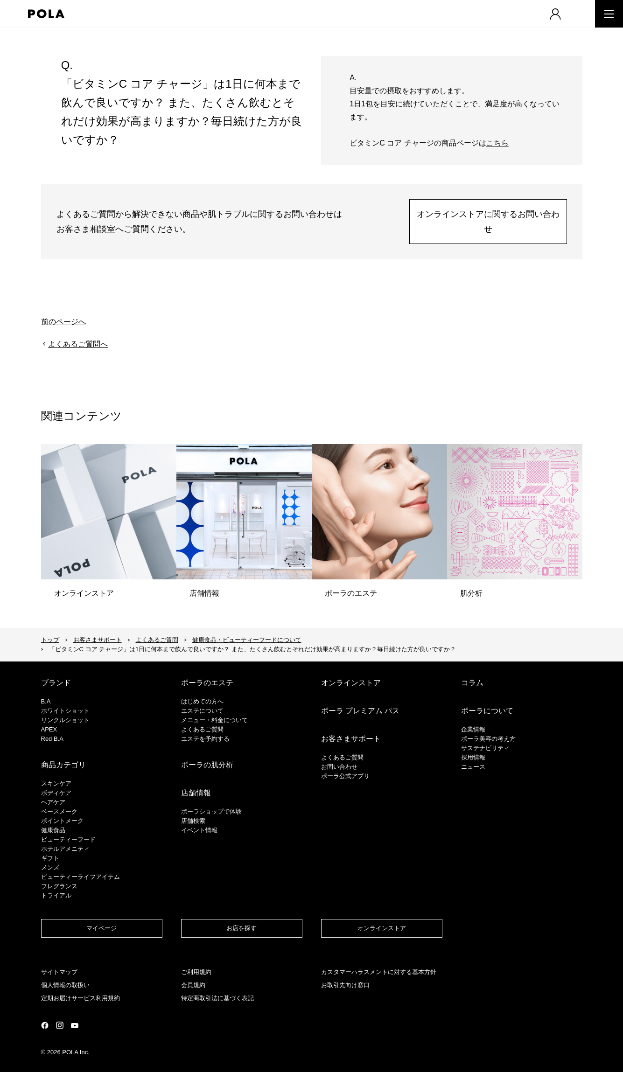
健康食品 (53, 830)
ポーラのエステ (207, 683)
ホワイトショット (65, 710)
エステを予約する (205, 738)
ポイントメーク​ (62, 820)
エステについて (202, 710)
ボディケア (56, 792)
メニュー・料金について (214, 720)
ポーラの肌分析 (207, 765)
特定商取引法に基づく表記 (217, 998)
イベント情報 (199, 830)
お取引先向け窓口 (345, 985)
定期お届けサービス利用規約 (80, 998)
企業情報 (473, 729)
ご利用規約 (196, 971)
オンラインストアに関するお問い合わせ (488, 221)
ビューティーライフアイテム (80, 876)
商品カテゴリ (63, 765)
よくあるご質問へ (78, 344)
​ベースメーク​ (59, 811)
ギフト (50, 858)
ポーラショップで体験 (211, 811)
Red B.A (52, 738)
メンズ (50, 867)
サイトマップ (59, 971)
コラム (472, 683)
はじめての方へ (202, 701)
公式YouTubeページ (74, 1025)
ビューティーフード (68, 839)
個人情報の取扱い (65, 985)
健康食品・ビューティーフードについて (246, 639)
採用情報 (473, 757)
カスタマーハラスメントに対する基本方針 (378, 971)
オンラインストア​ (381, 928)
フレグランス (59, 886)
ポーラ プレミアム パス (360, 711)
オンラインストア (351, 683)
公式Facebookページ (45, 1025)
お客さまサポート (97, 639)
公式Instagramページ (59, 1025)
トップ (50, 639)
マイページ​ (101, 928)
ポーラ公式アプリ (345, 776)
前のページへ (63, 322)
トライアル (56, 895)
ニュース (473, 766)
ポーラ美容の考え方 (488, 738)
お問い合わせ (339, 766)
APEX (49, 729)
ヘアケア (53, 802)
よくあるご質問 (157, 639)
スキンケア (56, 783)
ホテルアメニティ (65, 848)
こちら (497, 143)
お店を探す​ (241, 928)
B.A (46, 701)
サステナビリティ (485, 748)
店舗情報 (196, 793)
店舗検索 (193, 820)
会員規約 (193, 985)
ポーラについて (487, 711)
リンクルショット (65, 720)
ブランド (56, 683)
